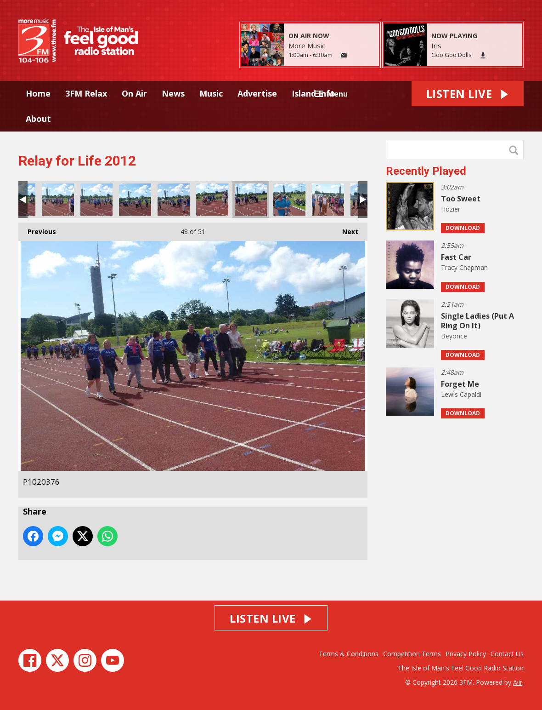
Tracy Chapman (464, 267)
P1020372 (96, 199)
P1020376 (251, 199)
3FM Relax (86, 93)
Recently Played (426, 171)
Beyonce (454, 336)
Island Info (313, 93)
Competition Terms (412, 653)
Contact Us (507, 653)
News (173, 93)
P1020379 (328, 199)
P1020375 (212, 199)
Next (345, 229)
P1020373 (135, 199)
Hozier (450, 209)
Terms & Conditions (348, 653)
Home (38, 93)
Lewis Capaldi (461, 394)
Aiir (517, 682)
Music (211, 93)
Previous (37, 229)
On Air (134, 93)
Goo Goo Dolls (451, 55)
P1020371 (58, 199)
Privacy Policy (466, 653)
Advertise (257, 93)
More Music (306, 45)
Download (463, 228)
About (38, 118)
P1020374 (174, 199)
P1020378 (289, 199)
